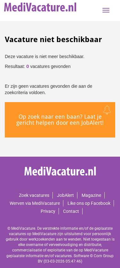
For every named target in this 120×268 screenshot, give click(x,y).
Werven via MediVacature (35, 203)
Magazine (91, 195)
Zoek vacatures (34, 195)
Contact (71, 211)
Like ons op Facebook (89, 203)
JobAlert (65, 195)
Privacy (48, 211)
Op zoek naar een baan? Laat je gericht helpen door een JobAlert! (60, 119)
